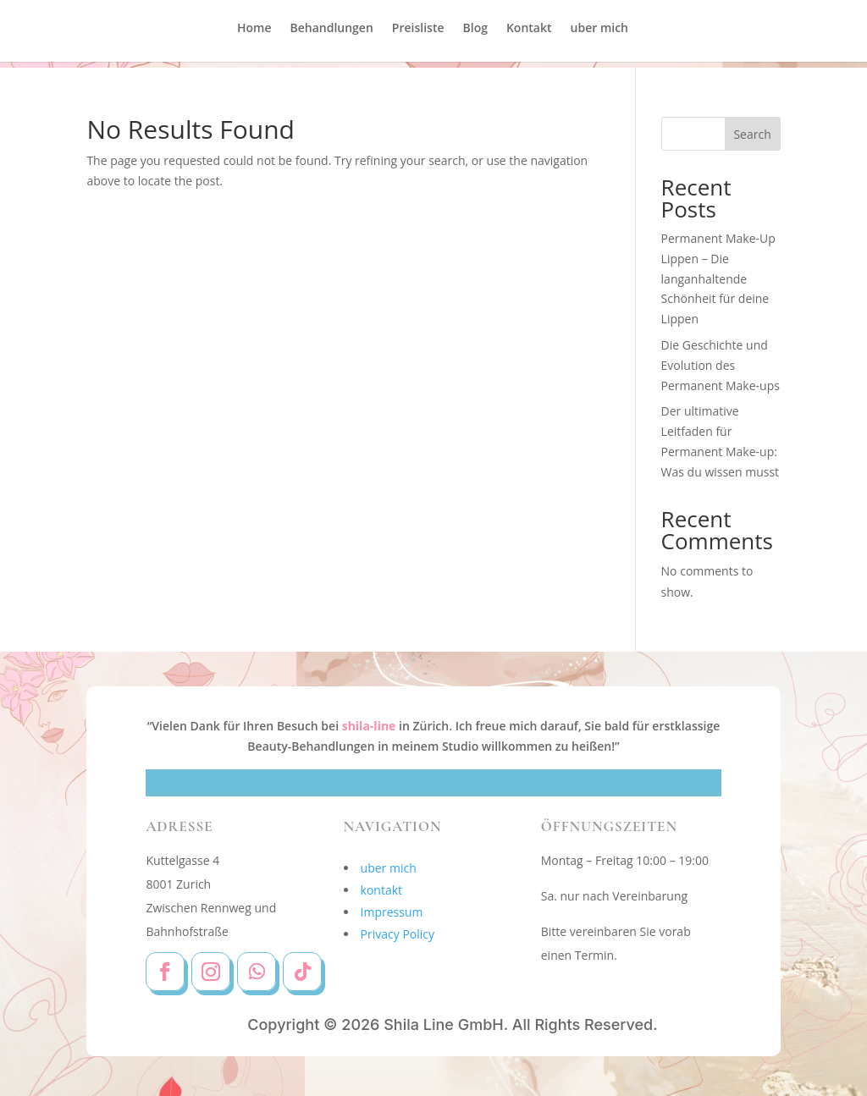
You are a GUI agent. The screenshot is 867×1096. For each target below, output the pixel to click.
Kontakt (529, 34)
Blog (475, 34)
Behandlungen (331, 34)
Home (254, 34)
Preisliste (418, 34)
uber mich (599, 34)
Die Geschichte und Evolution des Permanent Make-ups (720, 365)
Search (751, 134)
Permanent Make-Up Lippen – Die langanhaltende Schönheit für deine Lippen (718, 278)
